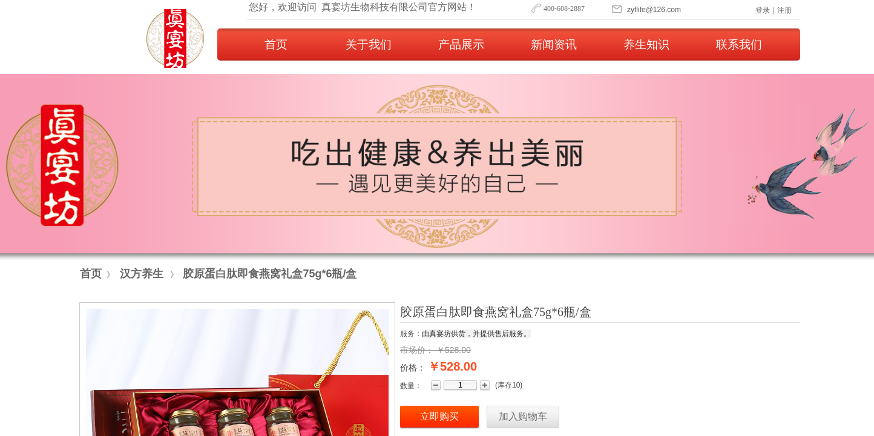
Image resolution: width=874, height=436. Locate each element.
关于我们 (369, 44)
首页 (276, 44)
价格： (413, 367)
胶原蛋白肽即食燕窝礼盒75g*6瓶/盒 (269, 274)
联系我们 (739, 44)
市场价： (417, 350)
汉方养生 (141, 274)
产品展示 (461, 44)
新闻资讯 (554, 44)
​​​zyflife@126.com (654, 9)
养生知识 (646, 44)
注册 (784, 10)
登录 (762, 10)
